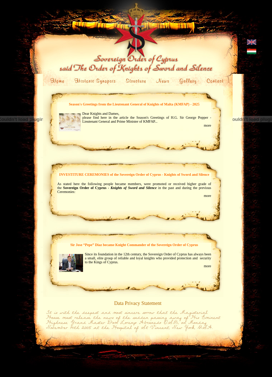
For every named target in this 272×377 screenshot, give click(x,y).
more (207, 125)
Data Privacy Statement (137, 303)
